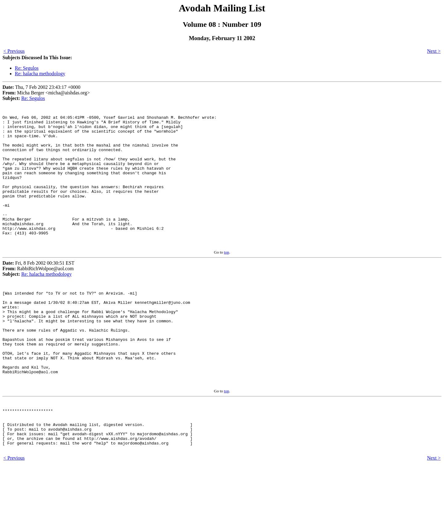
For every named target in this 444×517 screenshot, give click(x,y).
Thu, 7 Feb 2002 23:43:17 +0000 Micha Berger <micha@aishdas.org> (46, 93)
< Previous (14, 51)
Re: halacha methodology (40, 73)
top (226, 278)
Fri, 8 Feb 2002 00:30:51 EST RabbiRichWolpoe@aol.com (38, 294)
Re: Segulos (27, 68)
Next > (434, 51)
